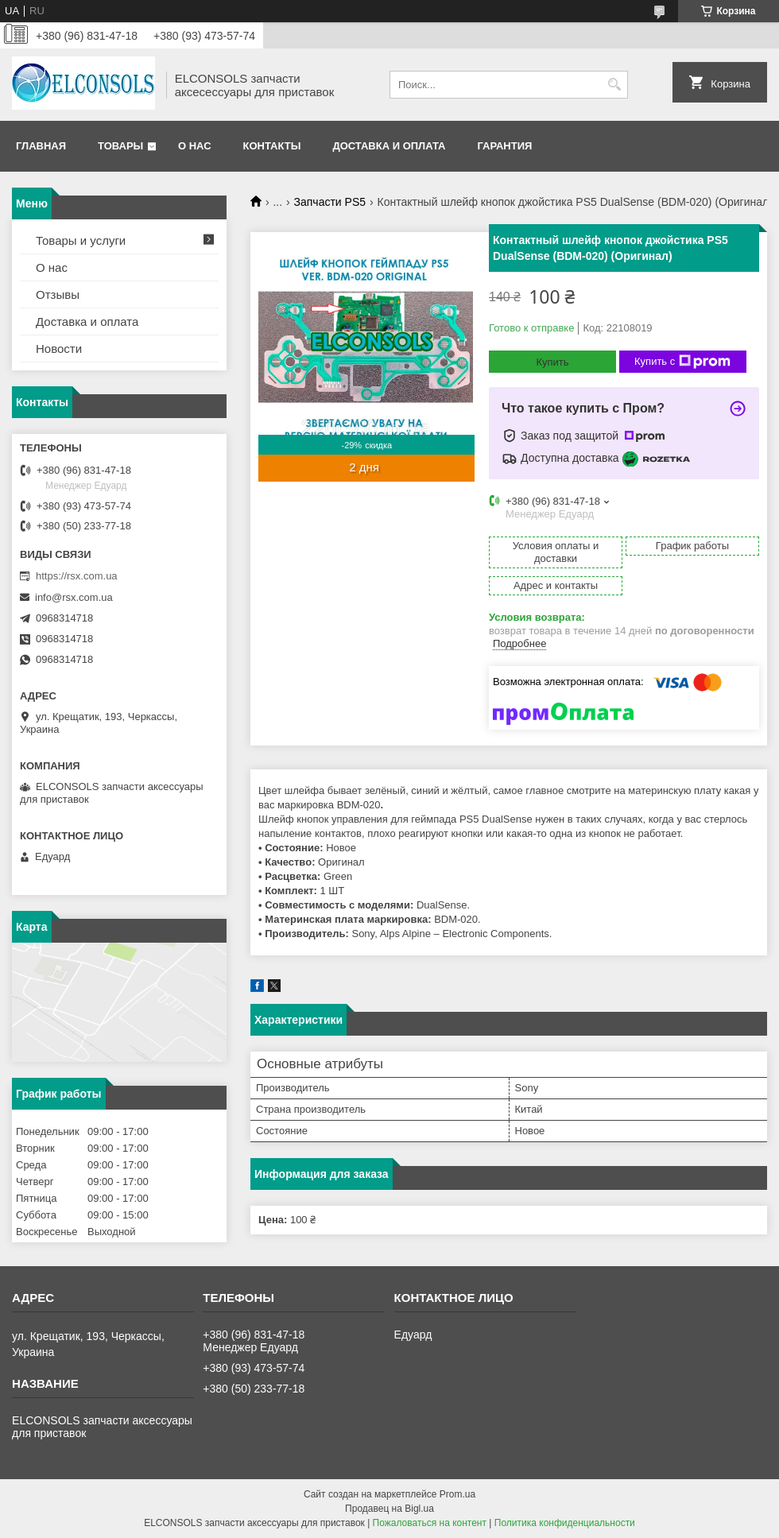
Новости (59, 348)
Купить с (682, 361)
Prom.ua (457, 1494)
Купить (552, 362)
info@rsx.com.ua (74, 597)
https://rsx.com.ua (77, 576)
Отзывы (57, 294)
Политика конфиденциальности (564, 1522)
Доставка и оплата (388, 146)
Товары (120, 146)
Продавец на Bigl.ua (389, 1508)
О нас (194, 146)
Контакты (272, 146)
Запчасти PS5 (330, 202)
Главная (41, 146)
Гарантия (504, 146)
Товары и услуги (81, 240)
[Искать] (614, 85)
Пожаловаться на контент (429, 1522)
